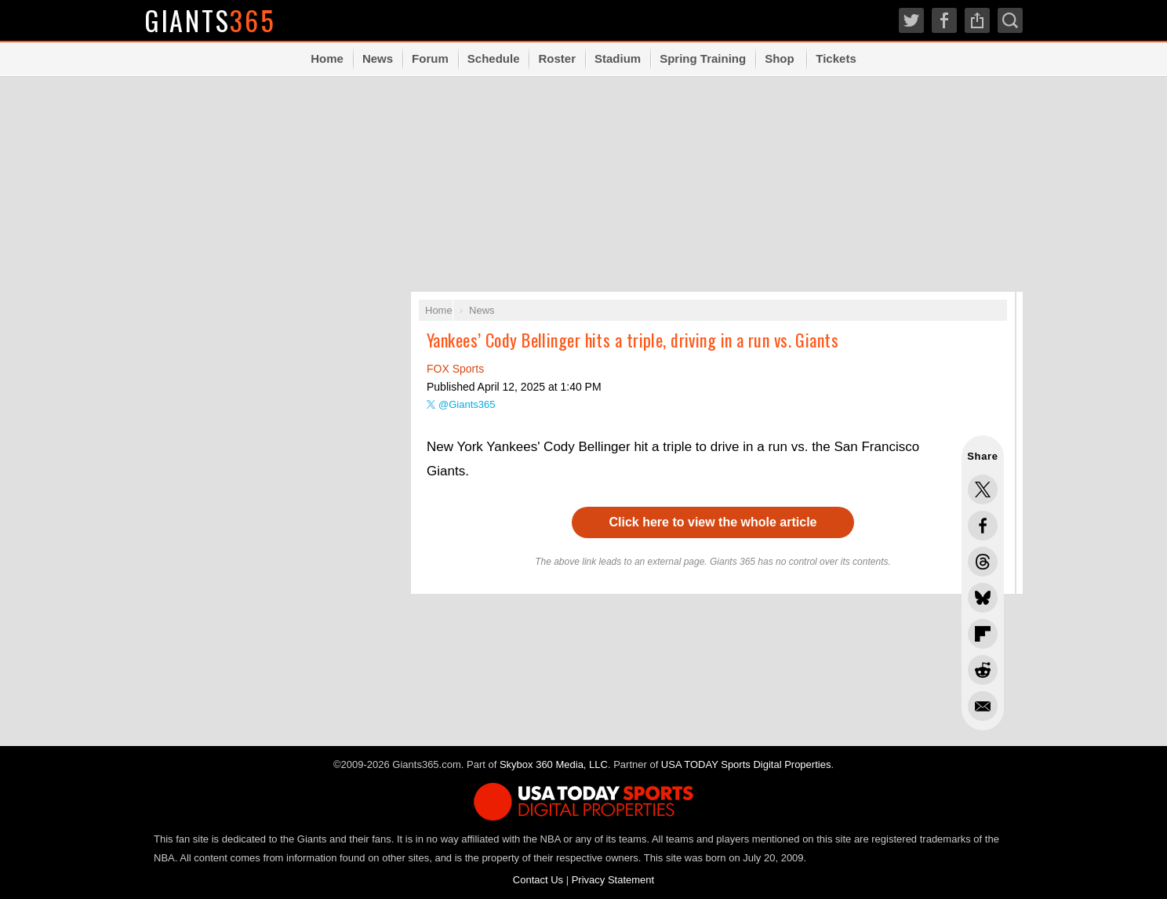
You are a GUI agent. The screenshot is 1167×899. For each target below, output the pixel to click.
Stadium (617, 58)
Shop (779, 58)
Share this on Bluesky (983, 598)
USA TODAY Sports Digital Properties (746, 764)
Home (327, 58)
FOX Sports (455, 368)
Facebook (944, 20)
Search (1010, 20)
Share (977, 20)
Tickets (836, 58)
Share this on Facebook (983, 525)
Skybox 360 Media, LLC (554, 764)
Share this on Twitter (983, 489)
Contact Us (538, 880)
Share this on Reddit (983, 670)
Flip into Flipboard (983, 634)
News (377, 58)
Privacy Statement (613, 880)
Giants (211, 20)
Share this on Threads (983, 562)
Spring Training (703, 58)
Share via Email (983, 706)
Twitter (911, 20)
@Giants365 (466, 404)
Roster (557, 58)
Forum (430, 58)
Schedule (493, 58)
